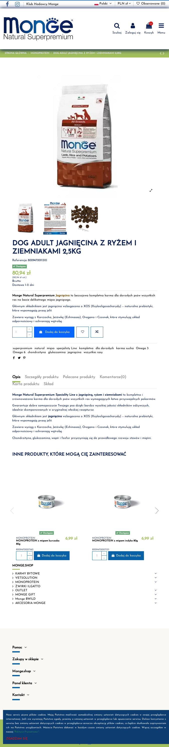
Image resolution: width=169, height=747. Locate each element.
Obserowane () (150, 3)
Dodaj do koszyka (54, 332)
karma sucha (125, 348)
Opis (16, 377)
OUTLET (21, 590)
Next (155, 511)
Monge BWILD (25, 598)
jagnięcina (74, 352)
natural (40, 348)
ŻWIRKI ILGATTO (27, 586)
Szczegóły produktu (41, 377)
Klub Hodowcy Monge (42, 4)
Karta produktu (25, 384)
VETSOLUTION (26, 577)
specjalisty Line (67, 348)
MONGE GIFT (25, 594)
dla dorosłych (105, 348)
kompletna (86, 348)
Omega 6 (19, 352)
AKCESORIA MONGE (30, 603)
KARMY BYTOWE (27, 573)
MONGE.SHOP (22, 565)
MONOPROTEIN (27, 582)
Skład (48, 384)
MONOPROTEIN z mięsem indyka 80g (115, 540)
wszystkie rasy (93, 352)
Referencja (19, 260)
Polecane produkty (79, 377)
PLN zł (124, 3)
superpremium (22, 348)
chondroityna (37, 352)
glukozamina (57, 352)
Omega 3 (142, 348)
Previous (14, 511)
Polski (103, 3)
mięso (51, 348)
